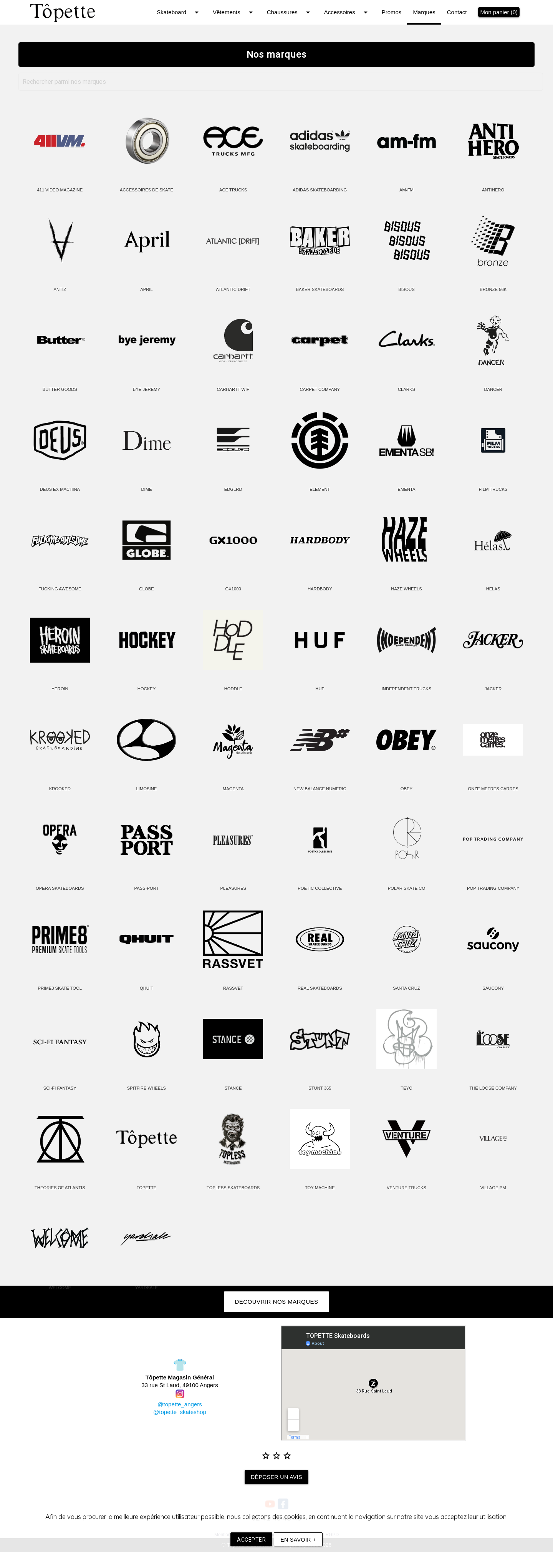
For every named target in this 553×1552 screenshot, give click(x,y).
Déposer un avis (276, 1477)
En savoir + (298, 1540)
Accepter (251, 1540)
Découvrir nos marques (276, 1301)
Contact (457, 12)
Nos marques (276, 54)
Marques (424, 12)
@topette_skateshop (179, 1412)
